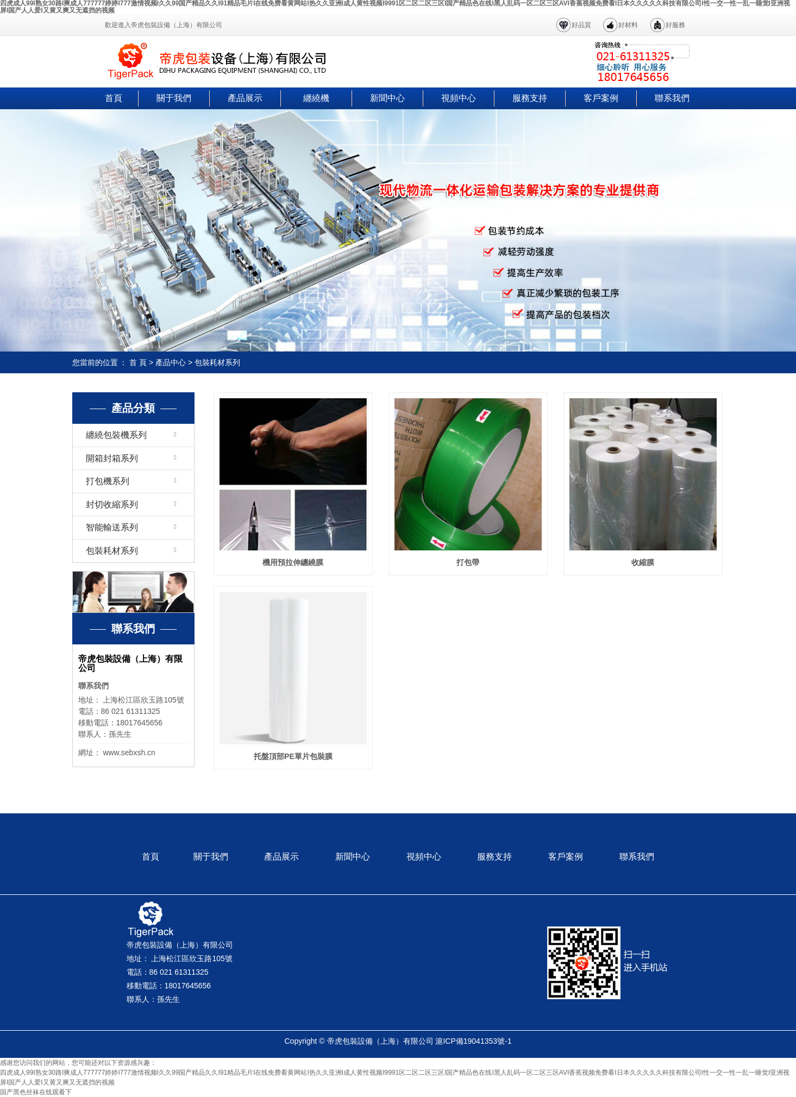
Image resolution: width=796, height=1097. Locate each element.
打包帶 (467, 562)
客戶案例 (601, 98)
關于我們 (173, 98)
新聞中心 (387, 98)
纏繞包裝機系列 (116, 435)
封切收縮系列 (112, 504)
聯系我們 (672, 98)
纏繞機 (316, 98)
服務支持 (529, 98)
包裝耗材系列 (217, 362)
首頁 (113, 98)
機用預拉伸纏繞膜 (292, 562)
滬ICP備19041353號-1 (473, 1041)
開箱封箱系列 (112, 458)
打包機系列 (107, 481)
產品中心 (170, 362)
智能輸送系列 (112, 527)
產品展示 (245, 98)
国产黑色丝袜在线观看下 (36, 1092)
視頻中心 (458, 98)
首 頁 (138, 362)
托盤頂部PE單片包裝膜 (293, 756)
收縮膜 (642, 562)
